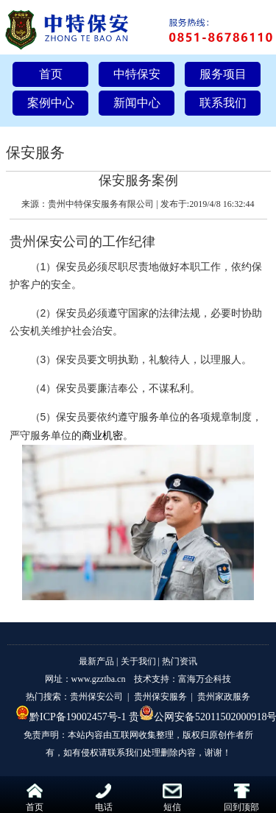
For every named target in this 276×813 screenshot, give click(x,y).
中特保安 (136, 74)
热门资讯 (179, 661)
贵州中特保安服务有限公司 (101, 204)
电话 (104, 798)
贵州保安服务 (160, 696)
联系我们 (223, 102)
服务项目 (223, 74)
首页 (51, 74)
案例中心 (50, 102)
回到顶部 (241, 798)
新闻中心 (136, 102)
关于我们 (138, 661)
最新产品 (96, 661)
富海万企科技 (204, 679)
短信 (172, 798)
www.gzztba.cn (98, 679)
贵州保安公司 (49, 241)
